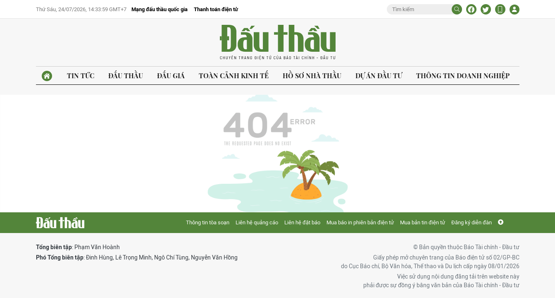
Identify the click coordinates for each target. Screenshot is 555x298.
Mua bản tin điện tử (422, 222)
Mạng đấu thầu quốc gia (159, 9)
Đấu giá (171, 75)
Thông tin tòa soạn (207, 222)
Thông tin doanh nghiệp (463, 75)
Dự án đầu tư (378, 75)
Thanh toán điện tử (216, 9)
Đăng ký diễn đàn (471, 222)
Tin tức (80, 75)
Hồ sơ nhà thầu (312, 75)
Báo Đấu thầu (278, 42)
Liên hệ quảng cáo (257, 222)
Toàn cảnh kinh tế (234, 75)
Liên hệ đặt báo (302, 222)
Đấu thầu (125, 75)
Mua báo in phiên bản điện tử (360, 222)
